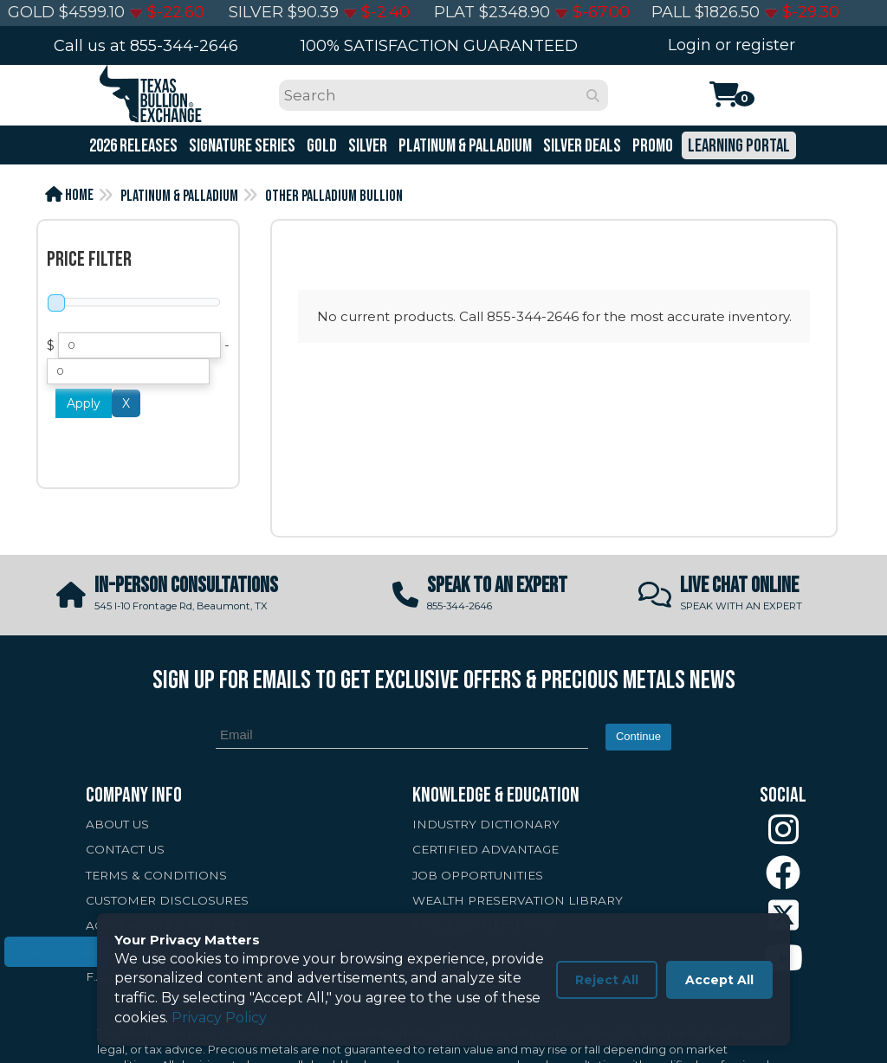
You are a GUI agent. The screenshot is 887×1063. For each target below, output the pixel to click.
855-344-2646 (184, 45)
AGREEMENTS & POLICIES (166, 925)
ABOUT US (117, 824)
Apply (83, 403)
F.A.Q (102, 976)
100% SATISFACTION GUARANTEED (439, 45)
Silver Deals (581, 146)
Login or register (731, 45)
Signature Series (240, 146)
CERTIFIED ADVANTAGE (485, 849)
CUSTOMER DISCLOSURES (167, 900)
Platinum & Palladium (464, 146)
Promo (651, 146)
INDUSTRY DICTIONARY (486, 824)
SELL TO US (120, 951)
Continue (638, 736)
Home (69, 195)
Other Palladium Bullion (334, 196)
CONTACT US (125, 849)
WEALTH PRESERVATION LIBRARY (517, 900)
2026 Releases (132, 146)
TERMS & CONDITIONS (156, 875)
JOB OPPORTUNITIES (477, 875)
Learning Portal (737, 146)
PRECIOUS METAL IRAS (483, 925)
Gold (320, 146)
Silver (366, 146)
